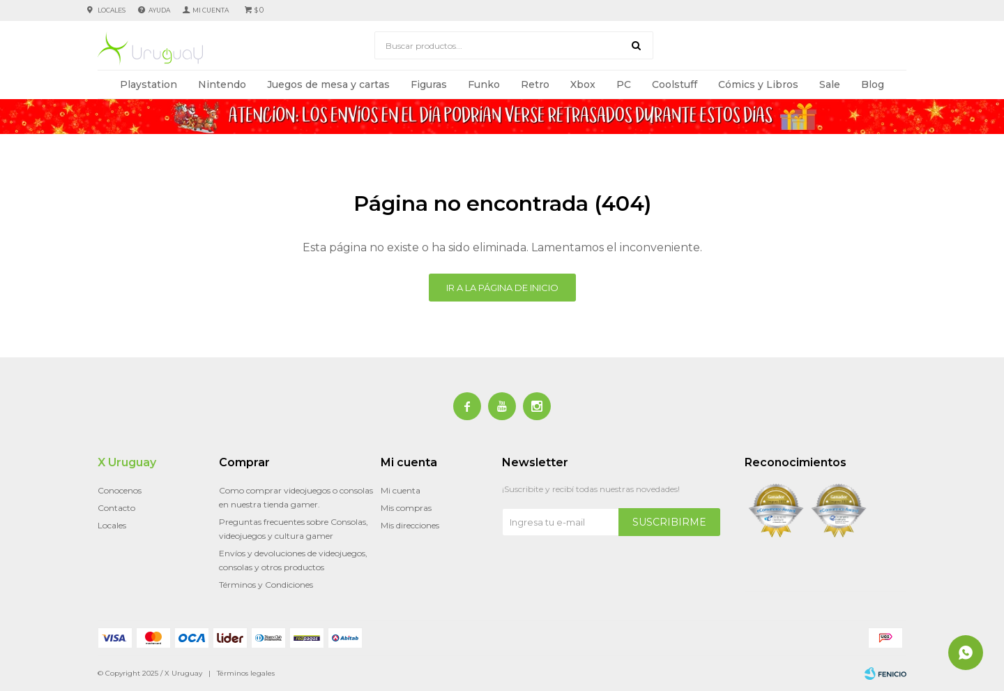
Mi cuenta (400, 490)
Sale (829, 84)
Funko (484, 84)
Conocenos (120, 490)
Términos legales (246, 673)
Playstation (148, 84)
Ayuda (159, 10)
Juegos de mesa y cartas (328, 84)
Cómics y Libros (758, 84)
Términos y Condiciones (266, 584)
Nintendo (222, 84)
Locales (112, 10)
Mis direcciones (410, 525)
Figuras (429, 84)
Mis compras (406, 508)
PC (623, 84)
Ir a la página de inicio (502, 287)
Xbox (582, 84)
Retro (535, 84)
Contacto (116, 508)
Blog (872, 84)
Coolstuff (674, 84)
